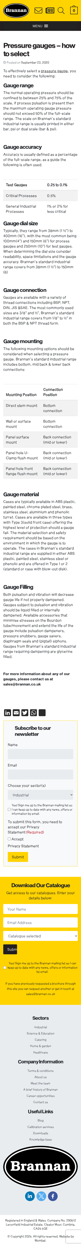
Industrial (40, 1027)
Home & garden (40, 1046)
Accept (17, 839)
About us (40, 1077)
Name (13, 745)
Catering (40, 1039)
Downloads (40, 1133)
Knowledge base (40, 1139)
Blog (41, 1120)
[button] (37, 26)
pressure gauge (54, 71)
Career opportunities (41, 1095)
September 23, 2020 (35, 62)
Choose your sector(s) (27, 785)
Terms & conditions (40, 1070)
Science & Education (40, 1033)
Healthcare (40, 1052)
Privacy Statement (23, 846)
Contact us (40, 1102)
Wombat (40, 1240)
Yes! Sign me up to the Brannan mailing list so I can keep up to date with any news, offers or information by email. (42, 809)
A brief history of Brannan (40, 1089)
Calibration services (40, 1127)
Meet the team (40, 1083)
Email (12, 765)
